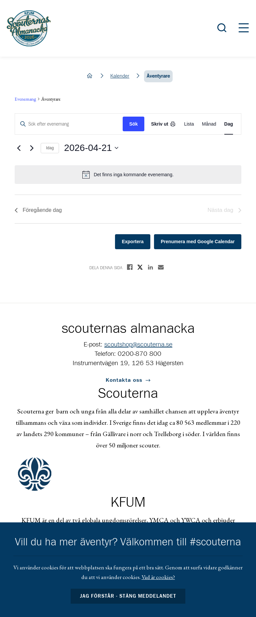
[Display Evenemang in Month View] (209, 124)
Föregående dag (38, 210)
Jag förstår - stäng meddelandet (128, 596)
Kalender (119, 76)
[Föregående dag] (19, 148)
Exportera (132, 241)
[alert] (128, 174)
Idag (50, 148)
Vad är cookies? (158, 577)
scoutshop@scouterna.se (138, 344)
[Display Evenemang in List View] (189, 124)
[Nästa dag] (32, 148)
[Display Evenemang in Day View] (228, 124)
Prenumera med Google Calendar (198, 241)
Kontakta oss (124, 380)
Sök (133, 124)
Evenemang (25, 99)
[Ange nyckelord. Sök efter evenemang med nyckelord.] (69, 124)
